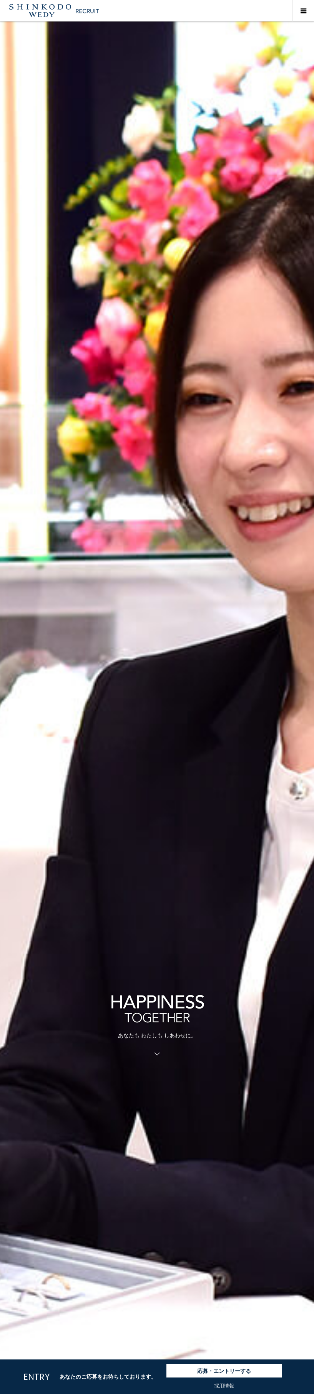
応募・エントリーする (224, 1371)
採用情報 (224, 1385)
